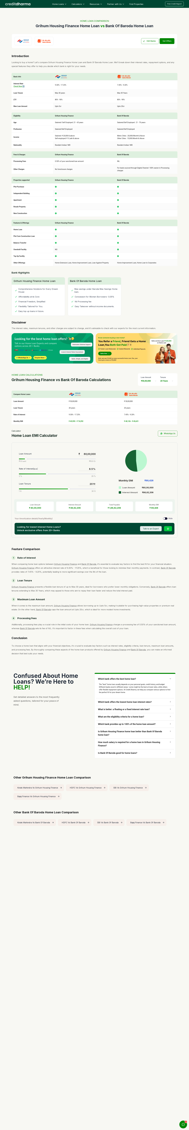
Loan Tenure (25, 484)
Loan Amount (146, 377)
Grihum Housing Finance (59, 62)
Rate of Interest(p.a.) (28, 469)
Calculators (78, 4)
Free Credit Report (174, 4)
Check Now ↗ (19, 86)
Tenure (163, 377)
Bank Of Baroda (94, 62)
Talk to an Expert (151, 528)
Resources (96, 4)
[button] (135, 679)
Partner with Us (116, 4)
